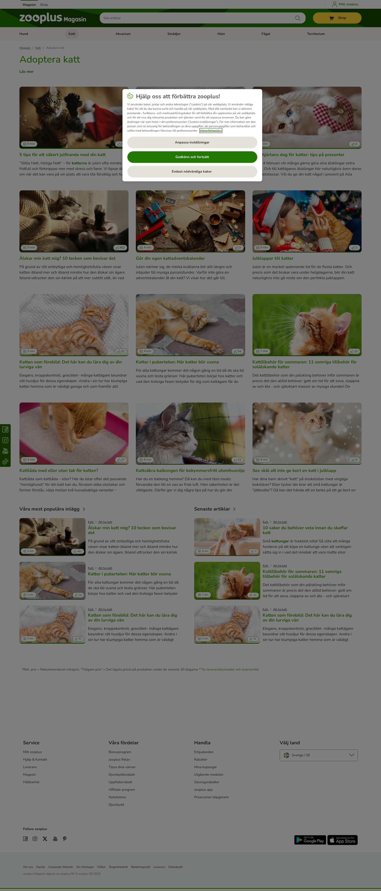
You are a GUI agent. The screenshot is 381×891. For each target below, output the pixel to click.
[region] (192, 135)
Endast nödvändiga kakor (192, 171)
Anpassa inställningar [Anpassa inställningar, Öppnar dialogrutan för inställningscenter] (192, 142)
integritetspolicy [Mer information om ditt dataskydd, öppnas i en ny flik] (211, 131)
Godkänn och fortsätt (192, 157)
